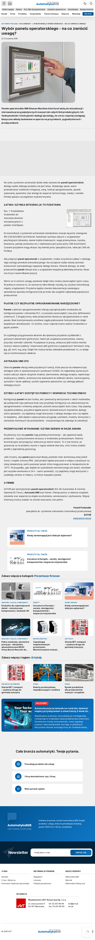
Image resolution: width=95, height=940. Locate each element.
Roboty (19, 9)
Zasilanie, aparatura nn (57, 9)
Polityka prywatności (42, 883)
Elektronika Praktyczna (75, 883)
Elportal (68, 880)
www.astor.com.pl (82, 518)
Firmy (12, 14)
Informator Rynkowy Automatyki (15, 883)
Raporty (65, 14)
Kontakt (4, 877)
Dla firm (88, 14)
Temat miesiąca (51, 14)
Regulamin (38, 877)
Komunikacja (73, 9)
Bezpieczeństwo (86, 9)
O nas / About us (8, 880)
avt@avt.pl (73, 903)
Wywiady (76, 14)
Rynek (4, 14)
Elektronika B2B (72, 877)
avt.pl (70, 906)
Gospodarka (35, 14)
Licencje (37, 880)
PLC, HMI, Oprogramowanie (34, 9)
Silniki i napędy (8, 9)
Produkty (22, 14)
